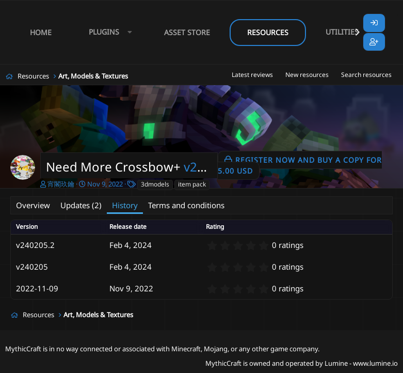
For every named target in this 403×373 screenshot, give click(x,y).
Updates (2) (81, 205)
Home (41, 32)
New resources (307, 74)
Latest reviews (252, 74)
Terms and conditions (186, 205)
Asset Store (187, 32)
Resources (267, 32)
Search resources (366, 74)
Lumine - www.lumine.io (361, 363)
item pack (192, 184)
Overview (33, 205)
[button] (107, 32)
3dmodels (155, 184)
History (125, 205)
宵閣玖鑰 (60, 184)
